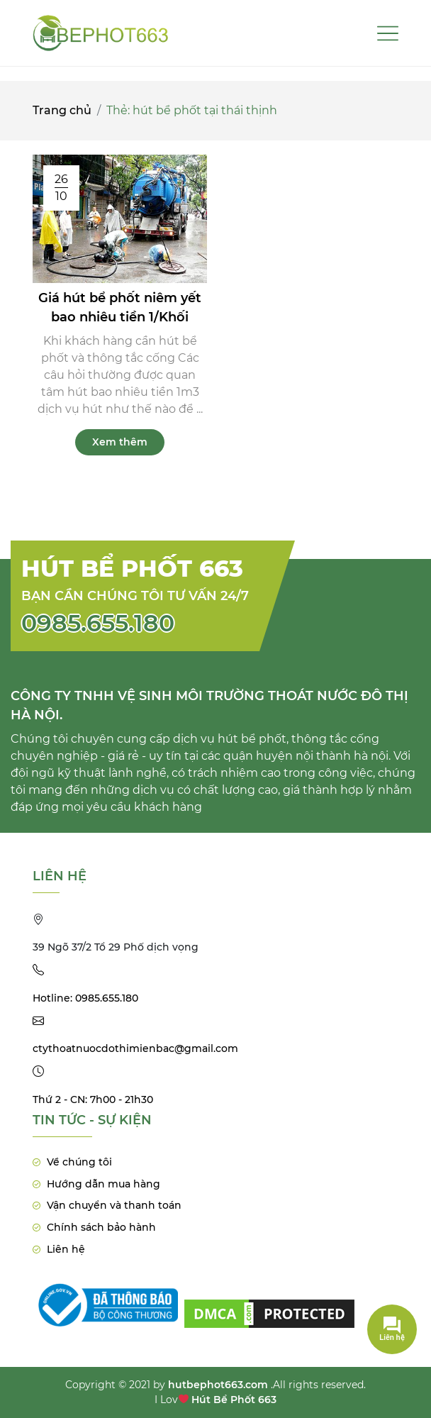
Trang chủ (62, 110)
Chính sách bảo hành (101, 1227)
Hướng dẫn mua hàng (103, 1184)
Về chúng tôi (79, 1162)
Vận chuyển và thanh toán (114, 1205)
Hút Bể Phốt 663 (233, 1399)
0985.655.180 (97, 623)
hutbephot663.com (218, 1384)
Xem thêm (119, 442)
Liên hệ (66, 1249)
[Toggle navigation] (387, 33)
